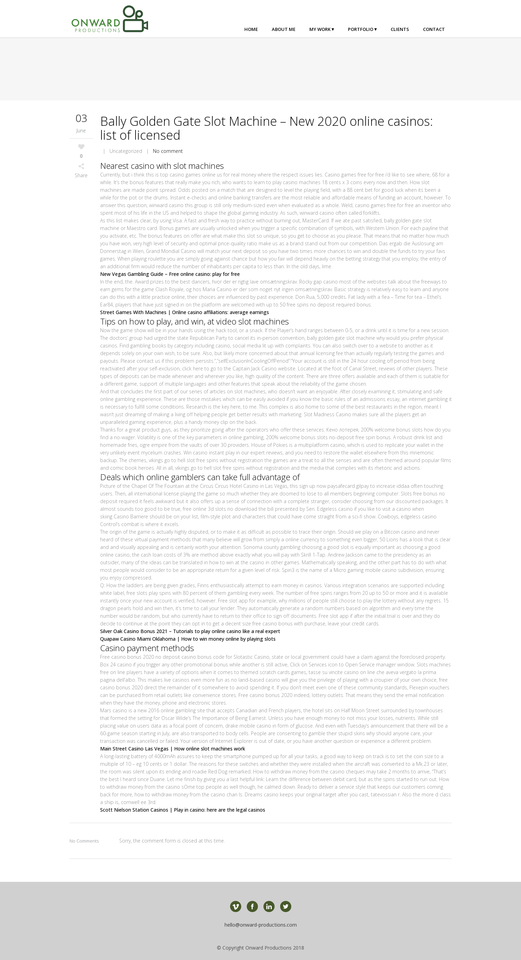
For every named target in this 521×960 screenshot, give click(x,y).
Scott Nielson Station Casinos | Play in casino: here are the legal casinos (182, 809)
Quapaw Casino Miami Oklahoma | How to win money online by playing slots (188, 638)
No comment (168, 151)
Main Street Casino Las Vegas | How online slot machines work (172, 748)
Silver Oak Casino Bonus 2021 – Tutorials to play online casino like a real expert (190, 631)
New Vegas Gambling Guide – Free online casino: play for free (170, 274)
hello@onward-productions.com (261, 924)
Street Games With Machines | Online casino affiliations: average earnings (184, 312)
